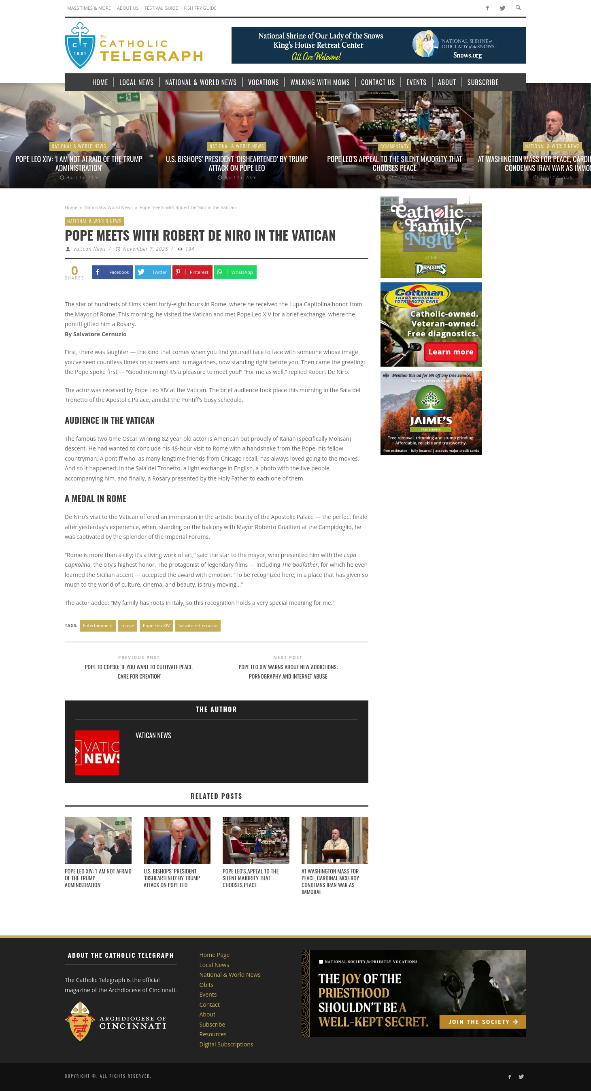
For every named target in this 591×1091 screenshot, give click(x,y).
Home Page (215, 955)
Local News (214, 965)
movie (127, 625)
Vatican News (89, 249)
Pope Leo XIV (156, 625)
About (207, 1014)
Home (71, 207)
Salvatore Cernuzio (198, 625)
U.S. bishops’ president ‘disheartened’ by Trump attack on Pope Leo (237, 163)
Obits (207, 985)
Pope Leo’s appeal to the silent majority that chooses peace (394, 163)
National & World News (79, 146)
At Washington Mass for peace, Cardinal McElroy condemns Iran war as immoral (330, 881)
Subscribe (212, 1024)
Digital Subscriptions (226, 1044)
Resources (213, 1034)
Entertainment (98, 625)
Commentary (395, 146)
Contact (210, 1004)
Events (208, 994)
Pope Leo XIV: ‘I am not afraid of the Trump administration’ (79, 163)
